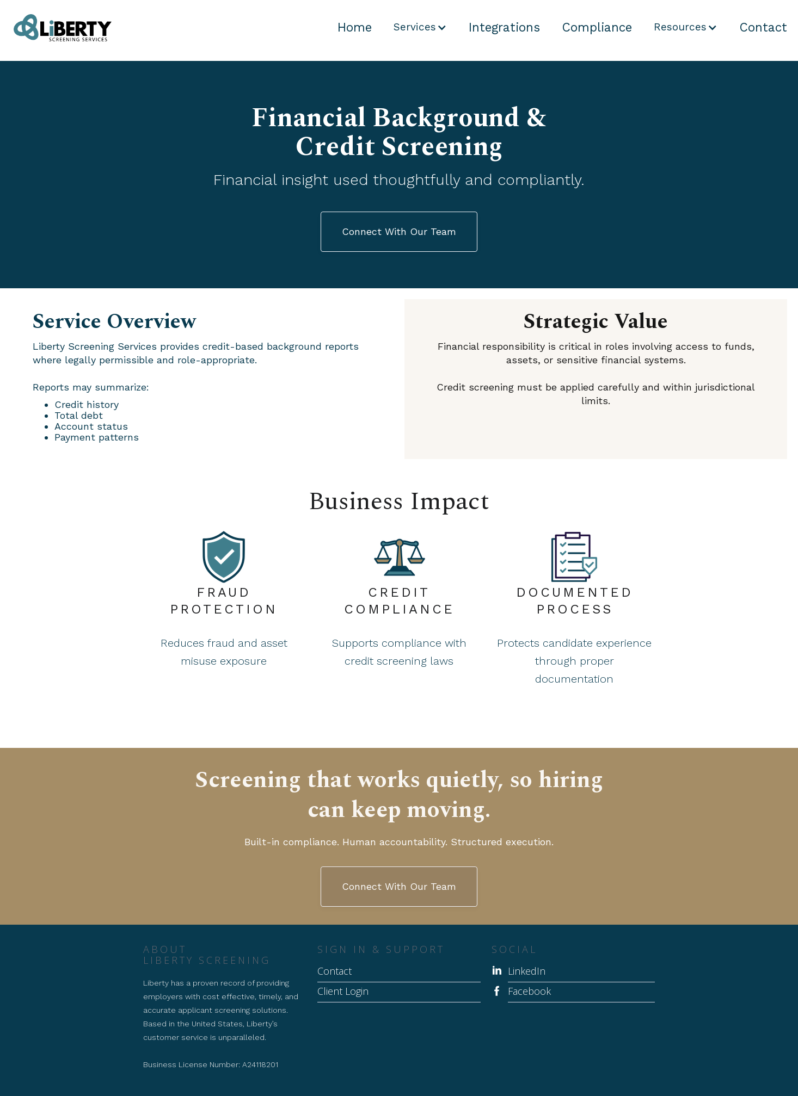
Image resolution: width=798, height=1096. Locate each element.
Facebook (529, 992)
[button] (420, 27)
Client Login (343, 992)
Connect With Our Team (399, 231)
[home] (56, 27)
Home (354, 27)
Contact (763, 27)
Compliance (597, 27)
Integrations (504, 27)
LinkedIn (526, 971)
